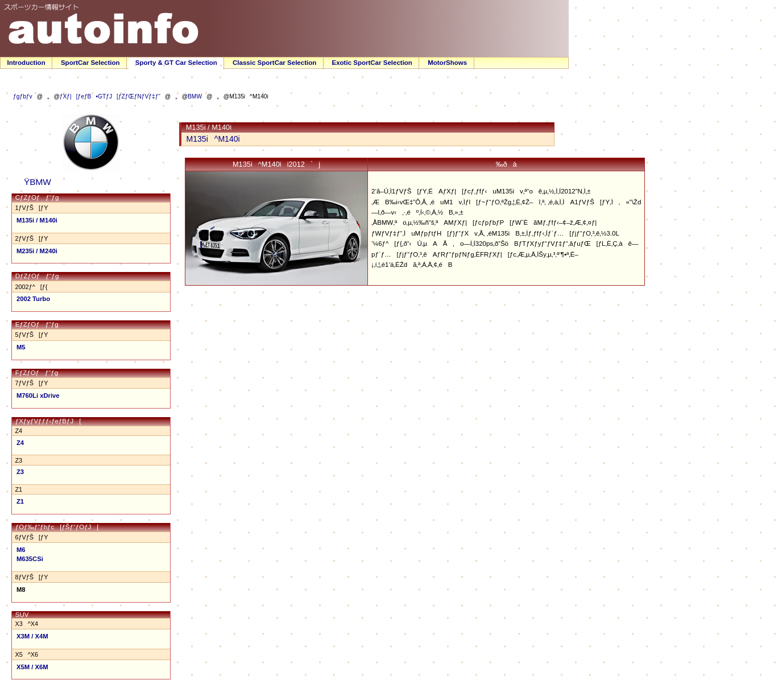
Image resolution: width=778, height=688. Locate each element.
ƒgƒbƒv (22, 96)
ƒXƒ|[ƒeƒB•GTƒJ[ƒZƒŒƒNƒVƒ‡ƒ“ (110, 96)
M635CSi (29, 558)
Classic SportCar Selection (274, 62)
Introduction (26, 62)
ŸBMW (34, 182)
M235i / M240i (36, 251)
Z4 (20, 442)
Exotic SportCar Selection (372, 62)
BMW (195, 96)
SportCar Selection (90, 62)
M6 (21, 549)
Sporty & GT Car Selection (176, 62)
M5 (21, 347)
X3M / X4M (32, 636)
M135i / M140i (36, 220)
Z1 (20, 501)
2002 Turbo (33, 298)
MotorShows (447, 62)
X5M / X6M (32, 667)
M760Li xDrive (38, 395)
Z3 (20, 471)
